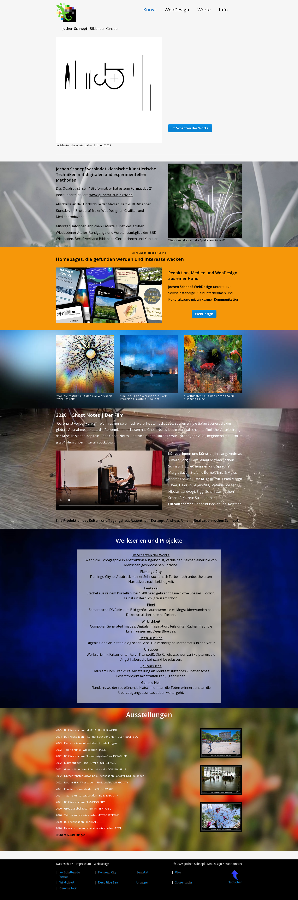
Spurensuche (151, 666)
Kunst (149, 10)
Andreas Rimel (177, 520)
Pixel (151, 604)
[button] (190, 128)
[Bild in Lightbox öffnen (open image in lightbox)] (109, 90)
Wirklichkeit (151, 621)
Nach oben (234, 877)
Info (223, 10)
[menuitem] (149, 9)
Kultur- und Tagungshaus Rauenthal (118, 520)
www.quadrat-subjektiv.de (111, 195)
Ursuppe (151, 649)
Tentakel (151, 588)
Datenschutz (64, 864)
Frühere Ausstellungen (70, 835)
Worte (204, 10)
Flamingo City (151, 571)
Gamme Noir (151, 682)
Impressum (83, 864)
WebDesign (177, 10)
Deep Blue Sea (150, 638)
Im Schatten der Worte (150, 555)
